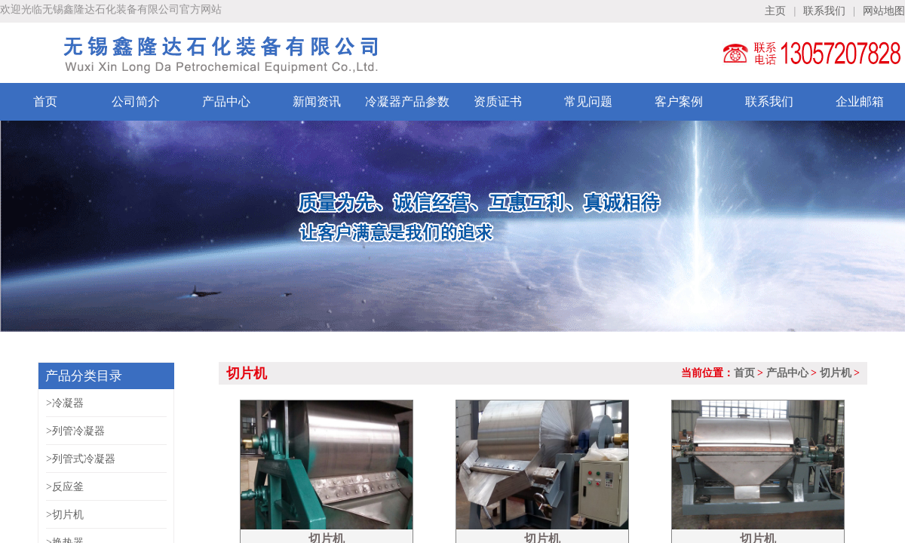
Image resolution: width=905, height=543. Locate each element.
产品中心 (787, 373)
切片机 (835, 373)
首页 (744, 373)
